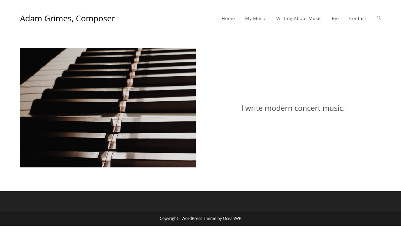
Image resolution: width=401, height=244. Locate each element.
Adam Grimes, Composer (67, 18)
